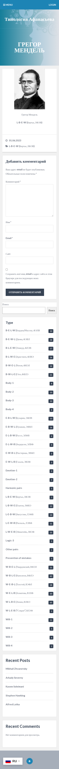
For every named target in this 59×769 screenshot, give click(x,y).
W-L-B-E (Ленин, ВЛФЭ (18, 601)
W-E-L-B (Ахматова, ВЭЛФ (19, 593)
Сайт (8, 253)
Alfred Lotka (13, 704)
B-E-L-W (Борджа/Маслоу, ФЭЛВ (23, 330)
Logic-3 (10, 540)
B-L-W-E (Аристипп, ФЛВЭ (20, 356)
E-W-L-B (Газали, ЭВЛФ (18, 461)
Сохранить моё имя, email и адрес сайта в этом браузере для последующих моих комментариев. (29, 278)
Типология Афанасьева (29, 19)
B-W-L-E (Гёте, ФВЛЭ (17, 374)
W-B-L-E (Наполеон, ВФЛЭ (20, 575)
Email (9, 238)
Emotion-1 (11, 470)
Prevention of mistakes (18, 558)
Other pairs (12, 549)
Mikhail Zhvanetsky (16, 668)
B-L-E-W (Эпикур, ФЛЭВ (18, 347)
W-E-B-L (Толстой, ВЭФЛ (19, 584)
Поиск (5, 304)
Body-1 (10, 382)
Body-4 (10, 409)
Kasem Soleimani (15, 686)
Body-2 (10, 391)
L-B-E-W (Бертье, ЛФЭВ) (22, 146)
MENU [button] (8, 4)
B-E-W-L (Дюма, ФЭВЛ (18, 339)
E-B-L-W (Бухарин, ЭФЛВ (19, 417)
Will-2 (9, 628)
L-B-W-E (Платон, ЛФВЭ (18, 505)
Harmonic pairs (14, 487)
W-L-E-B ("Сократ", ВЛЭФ (19, 610)
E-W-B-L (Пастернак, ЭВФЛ (20, 452)
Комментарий (13, 181)
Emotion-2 (11, 479)
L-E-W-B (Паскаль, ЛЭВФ (19, 523)
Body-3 (10, 400)
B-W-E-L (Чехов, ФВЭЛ (18, 365)
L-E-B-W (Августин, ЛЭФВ (20, 514)
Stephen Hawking (15, 695)
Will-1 (9, 619)
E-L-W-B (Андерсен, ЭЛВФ (20, 444)
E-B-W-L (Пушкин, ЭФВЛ (19, 426)
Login (52, 4)
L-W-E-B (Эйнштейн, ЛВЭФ (20, 531)
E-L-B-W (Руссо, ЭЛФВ (17, 435)
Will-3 (9, 636)
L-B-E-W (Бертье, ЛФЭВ (18, 496)
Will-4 (9, 645)
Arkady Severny (14, 677)
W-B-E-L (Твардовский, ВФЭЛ (21, 566)
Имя (8, 222)
